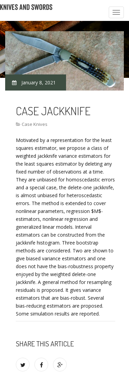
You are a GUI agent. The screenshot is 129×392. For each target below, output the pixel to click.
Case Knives (34, 124)
